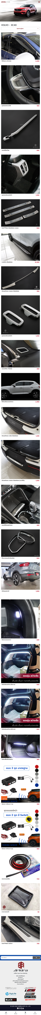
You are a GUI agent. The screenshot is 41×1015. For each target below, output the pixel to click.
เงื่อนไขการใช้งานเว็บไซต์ (20, 982)
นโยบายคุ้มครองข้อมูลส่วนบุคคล (20, 981)
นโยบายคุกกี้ (20, 979)
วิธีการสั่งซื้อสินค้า (20, 976)
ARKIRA (5, 2)
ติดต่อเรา (20, 977)
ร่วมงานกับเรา (20, 984)
